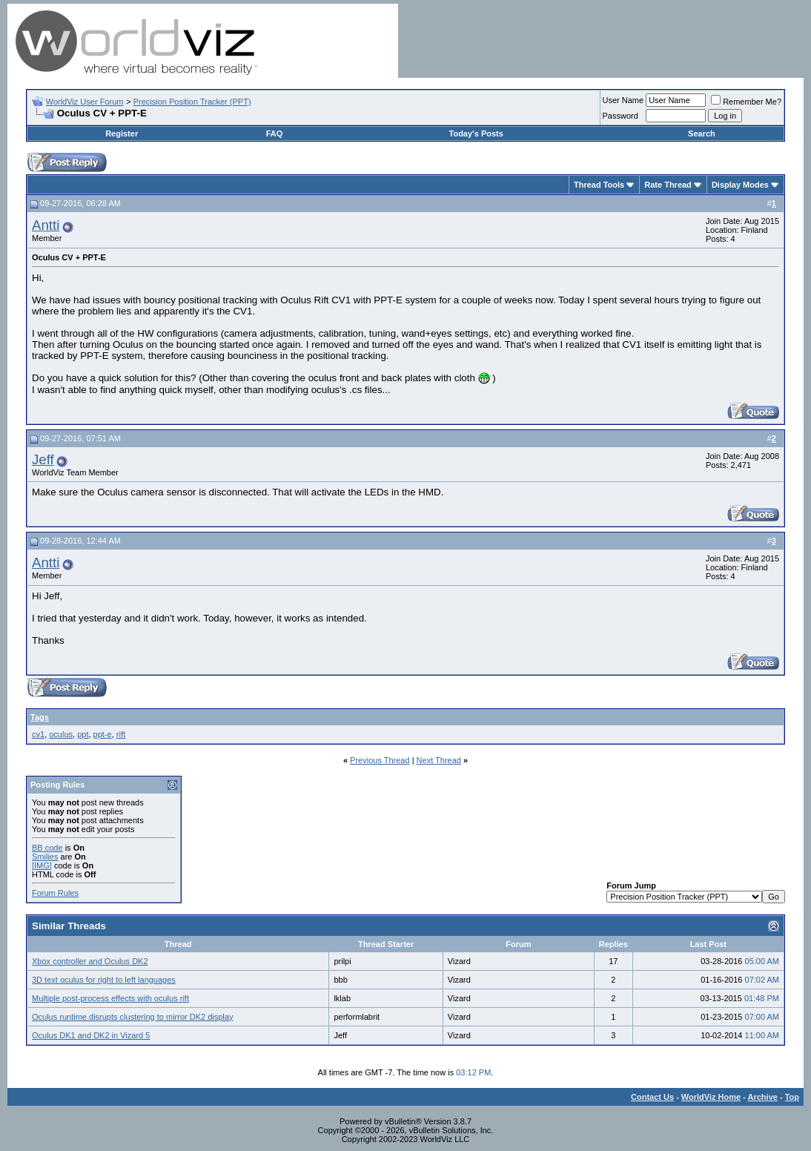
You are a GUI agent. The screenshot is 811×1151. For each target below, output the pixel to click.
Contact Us (652, 1096)
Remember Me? (746, 101)
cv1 (38, 734)
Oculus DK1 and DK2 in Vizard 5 (91, 1035)
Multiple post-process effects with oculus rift (110, 998)
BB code (47, 847)
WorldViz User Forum (85, 101)
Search (701, 133)
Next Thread (439, 760)
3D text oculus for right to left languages (104, 979)
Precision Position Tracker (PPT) (192, 101)
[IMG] (42, 865)
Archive (763, 1096)
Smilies (45, 856)
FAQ (274, 133)
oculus (61, 734)
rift (120, 734)
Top (792, 1096)
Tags (39, 717)
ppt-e (102, 734)
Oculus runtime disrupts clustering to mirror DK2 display (132, 1016)
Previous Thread (380, 760)
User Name (623, 100)
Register (121, 133)
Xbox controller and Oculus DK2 (90, 961)
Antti (45, 225)
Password (620, 115)
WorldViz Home (711, 1096)
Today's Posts (476, 133)
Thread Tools (599, 184)
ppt (82, 734)
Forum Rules (55, 892)
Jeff (43, 459)
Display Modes (740, 184)
